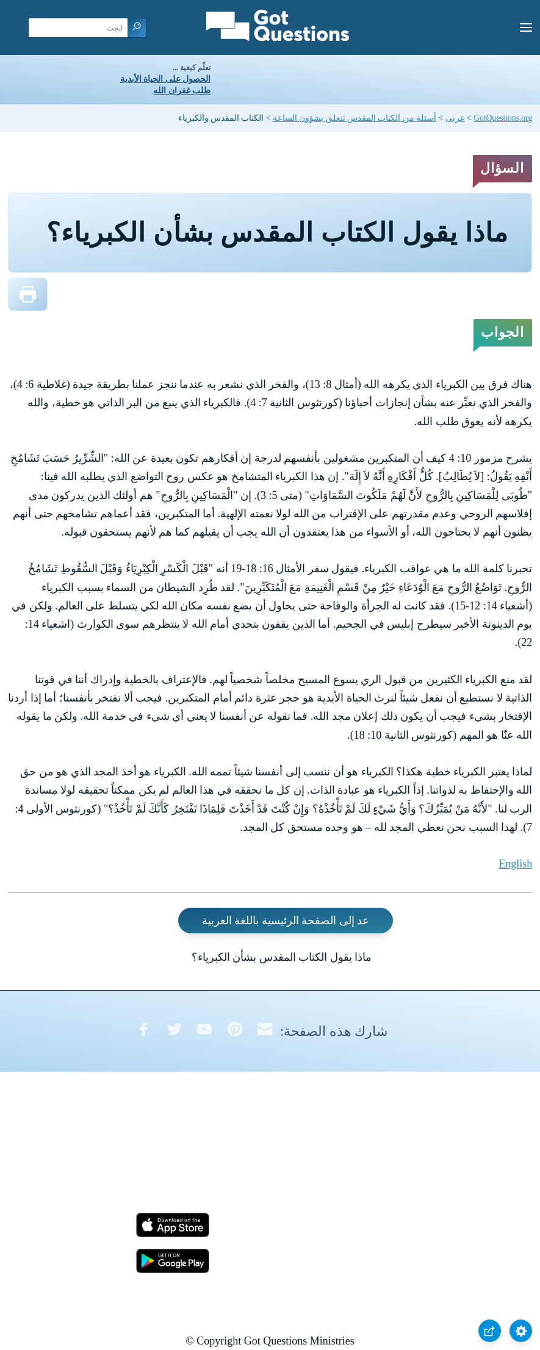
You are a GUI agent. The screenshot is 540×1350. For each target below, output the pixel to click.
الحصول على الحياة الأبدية (165, 79)
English (515, 864)
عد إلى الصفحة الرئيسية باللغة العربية (286, 920)
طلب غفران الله (182, 90)
